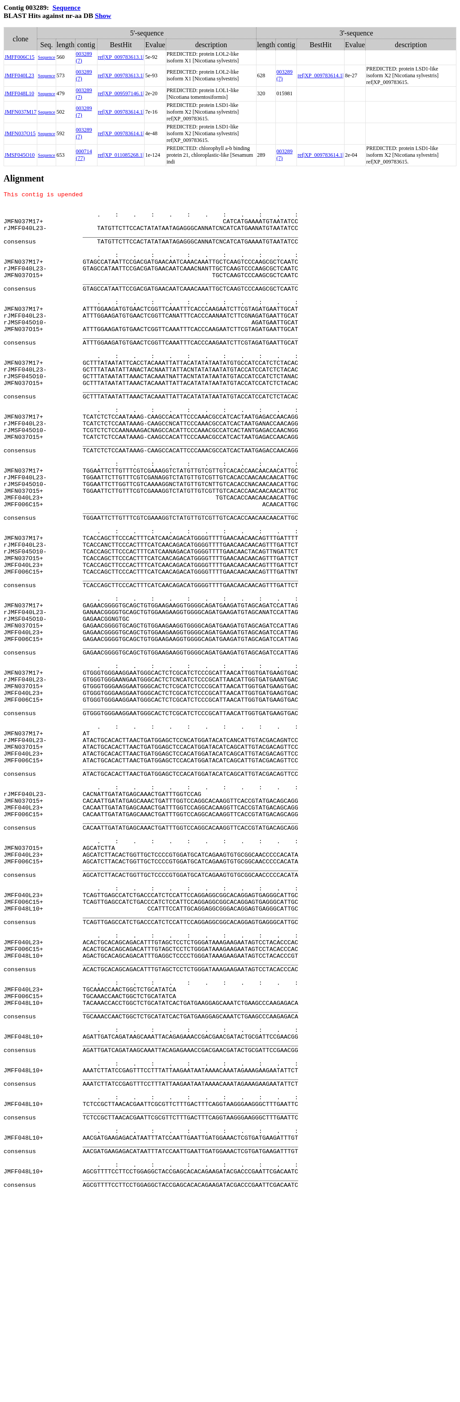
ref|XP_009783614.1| (320, 75)
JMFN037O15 (19, 133)
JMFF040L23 (19, 75)
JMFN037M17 (20, 112)
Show (103, 15)
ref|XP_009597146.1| (121, 93)
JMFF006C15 (19, 57)
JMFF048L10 (19, 93)
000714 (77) (84, 154)
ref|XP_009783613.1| (121, 57)
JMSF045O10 (19, 155)
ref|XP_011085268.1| (121, 155)
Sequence (66, 7)
